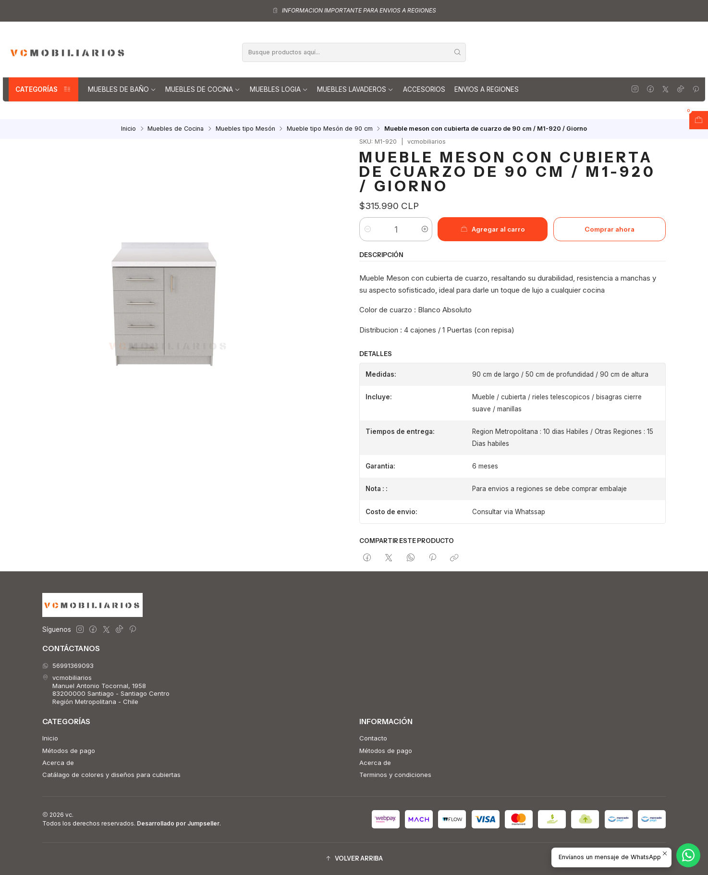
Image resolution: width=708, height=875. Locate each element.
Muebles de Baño (122, 89)
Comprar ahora (610, 229)
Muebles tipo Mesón (245, 129)
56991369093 (68, 665)
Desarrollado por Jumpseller (178, 823)
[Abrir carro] (698, 120)
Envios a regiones (486, 89)
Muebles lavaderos (355, 89)
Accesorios (424, 89)
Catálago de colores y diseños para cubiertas (111, 774)
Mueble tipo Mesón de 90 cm (330, 129)
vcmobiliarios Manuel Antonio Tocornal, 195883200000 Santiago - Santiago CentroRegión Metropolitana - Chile (106, 689)
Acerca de (58, 762)
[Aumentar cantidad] (424, 229)
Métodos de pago (68, 750)
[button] (354, 858)
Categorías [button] (43, 89)
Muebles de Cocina (202, 89)
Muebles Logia (279, 89)
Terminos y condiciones (395, 774)
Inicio (128, 129)
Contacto (373, 738)
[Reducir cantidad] (367, 229)
